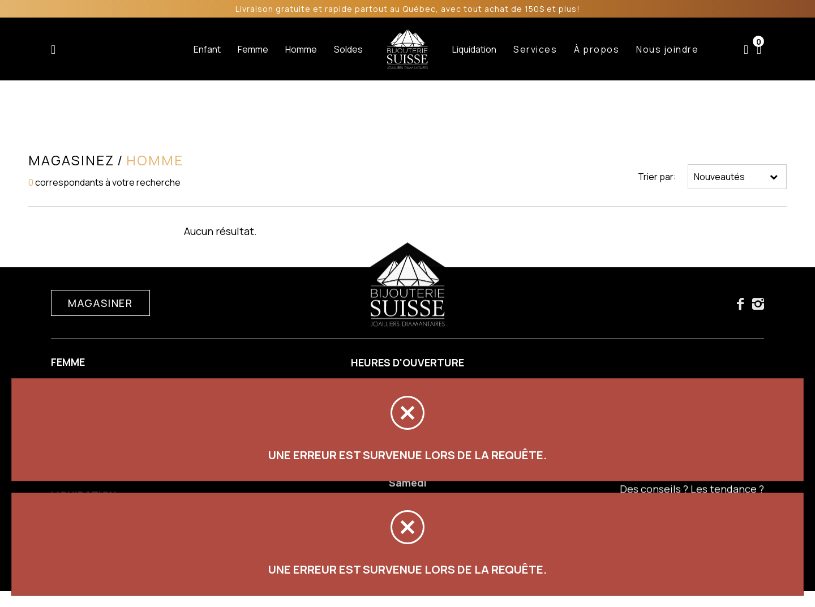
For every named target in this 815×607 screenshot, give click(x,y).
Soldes (348, 49)
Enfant (207, 49)
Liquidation (474, 49)
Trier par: (657, 176)
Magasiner (100, 304)
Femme (253, 49)
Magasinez (71, 160)
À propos (596, 49)
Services (535, 49)
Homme (301, 49)
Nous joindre (667, 49)
